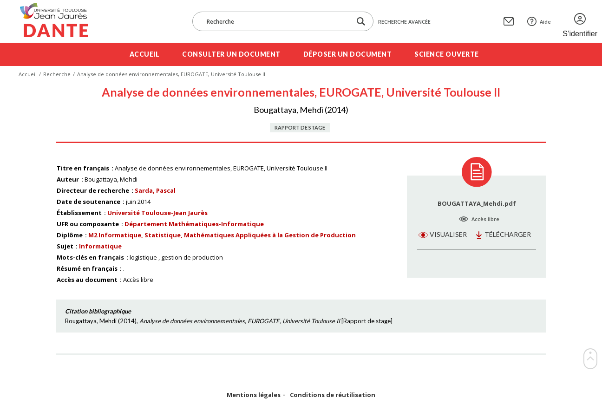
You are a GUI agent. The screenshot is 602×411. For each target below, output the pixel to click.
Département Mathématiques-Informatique (194, 224)
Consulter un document (231, 54)
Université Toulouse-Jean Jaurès (157, 213)
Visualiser (448, 234)
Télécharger (507, 234)
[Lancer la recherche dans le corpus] (360, 21)
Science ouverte (446, 54)
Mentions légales (254, 394)
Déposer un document (347, 54)
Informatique (100, 246)
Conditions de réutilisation (332, 394)
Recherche (57, 74)
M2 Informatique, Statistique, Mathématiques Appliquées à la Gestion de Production (222, 235)
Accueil (145, 54)
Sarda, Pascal (155, 190)
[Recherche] (276, 21)
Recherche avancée (404, 21)
